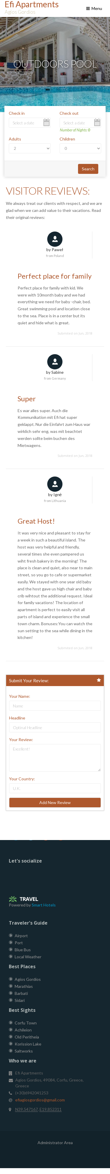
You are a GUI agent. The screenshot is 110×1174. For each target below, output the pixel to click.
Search (88, 168)
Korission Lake (28, 1043)
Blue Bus (23, 949)
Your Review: (21, 739)
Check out (69, 113)
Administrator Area (55, 1142)
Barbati (21, 993)
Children (67, 138)
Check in (17, 113)
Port (19, 942)
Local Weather (28, 956)
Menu (93, 8)
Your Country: (22, 778)
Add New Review (55, 802)
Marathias (24, 986)
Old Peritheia (27, 1036)
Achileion (23, 1029)
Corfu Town (26, 1022)
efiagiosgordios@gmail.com (40, 1099)
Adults (15, 138)
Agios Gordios (28, 979)
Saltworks (24, 1050)
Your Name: (19, 696)
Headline (17, 717)
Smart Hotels (44, 904)
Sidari (20, 1000)
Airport (21, 935)
